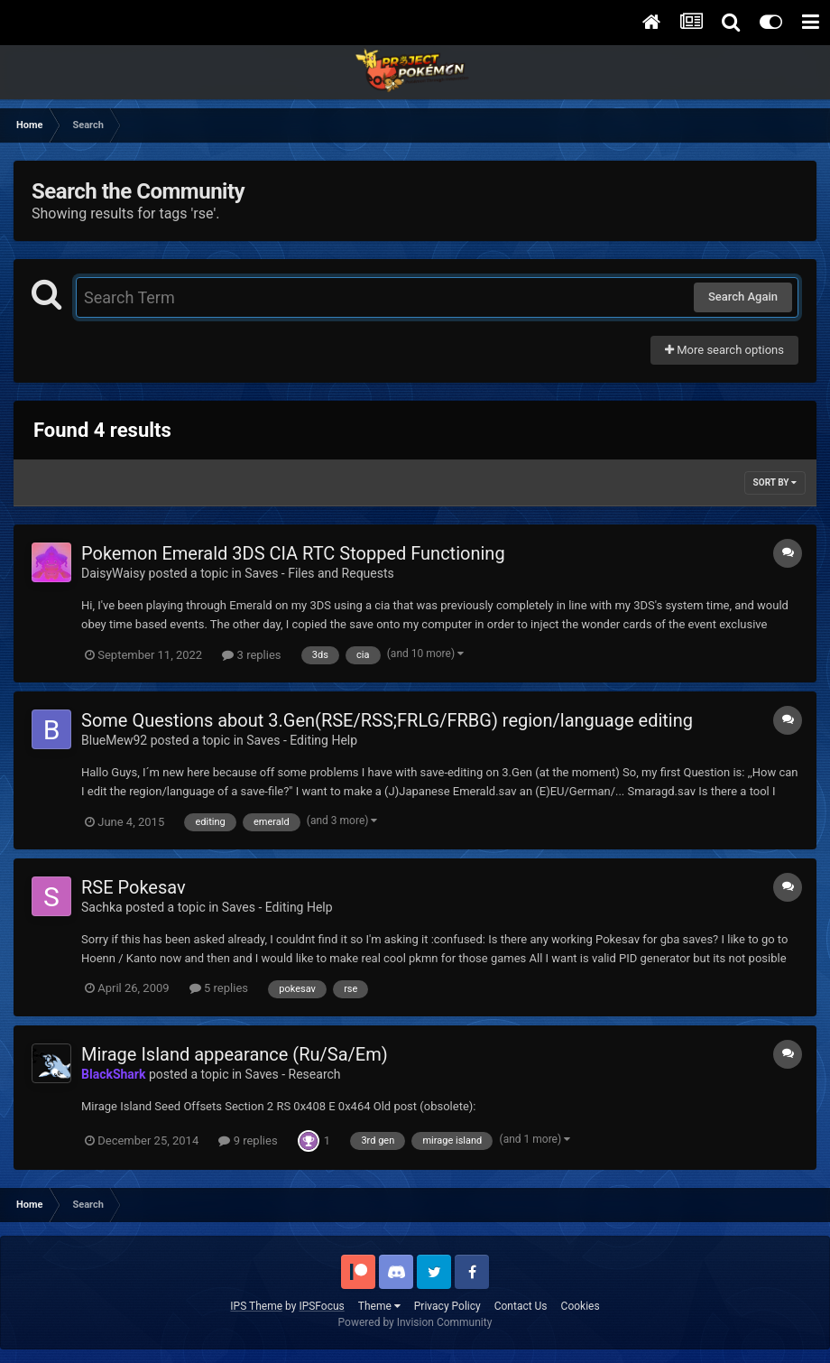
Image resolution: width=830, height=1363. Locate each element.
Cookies (580, 1306)
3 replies (251, 655)
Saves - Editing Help (301, 740)
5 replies (218, 988)
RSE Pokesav (133, 887)
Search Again (743, 296)
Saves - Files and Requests (319, 573)
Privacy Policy (447, 1306)
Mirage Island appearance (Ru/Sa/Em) (234, 1054)
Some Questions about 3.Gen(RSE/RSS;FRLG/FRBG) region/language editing (387, 720)
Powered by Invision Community (415, 1322)
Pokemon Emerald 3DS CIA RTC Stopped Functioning (293, 553)
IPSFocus (321, 1306)
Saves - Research (293, 1074)
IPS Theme (256, 1306)
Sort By (775, 482)
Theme (379, 1306)
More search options (724, 350)
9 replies (247, 1140)
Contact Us (521, 1306)
